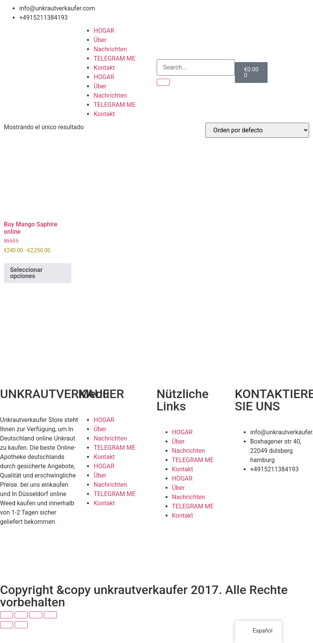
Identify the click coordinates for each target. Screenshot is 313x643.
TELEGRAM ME (115, 58)
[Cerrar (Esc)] (50, 614)
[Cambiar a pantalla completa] (21, 614)
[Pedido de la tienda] (257, 130)
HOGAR (104, 30)
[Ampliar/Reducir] (6, 614)
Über (100, 40)
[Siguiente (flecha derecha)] (21, 624)
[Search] (163, 82)
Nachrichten (110, 49)
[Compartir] (35, 614)
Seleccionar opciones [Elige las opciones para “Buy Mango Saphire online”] (26, 273)
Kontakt (104, 67)
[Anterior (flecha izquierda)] (6, 624)
